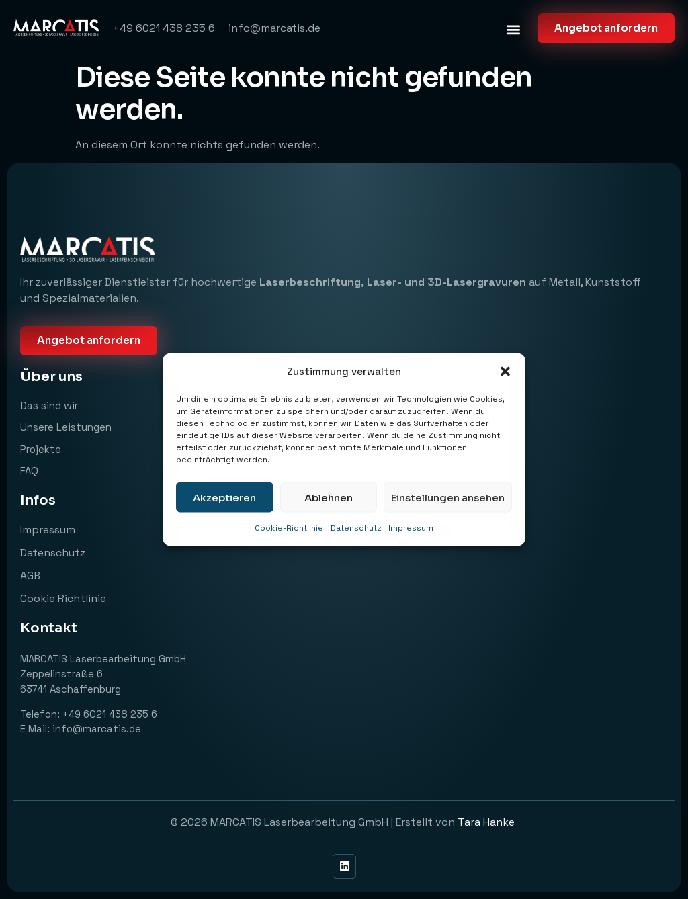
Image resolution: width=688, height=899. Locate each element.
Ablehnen (328, 496)
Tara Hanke (487, 822)
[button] (505, 371)
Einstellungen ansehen (448, 496)
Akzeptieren (224, 496)
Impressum (410, 528)
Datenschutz (356, 528)
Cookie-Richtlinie (289, 528)
